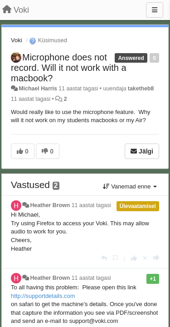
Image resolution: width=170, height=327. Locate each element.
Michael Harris (38, 88)
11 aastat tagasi (91, 205)
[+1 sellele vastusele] (134, 258)
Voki (16, 40)
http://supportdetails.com (43, 295)
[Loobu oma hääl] (145, 258)
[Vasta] (104, 258)
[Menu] (154, 10)
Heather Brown (50, 205)
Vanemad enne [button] (130, 186)
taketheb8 (141, 88)
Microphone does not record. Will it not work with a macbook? (68, 67)
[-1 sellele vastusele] (156, 258)
